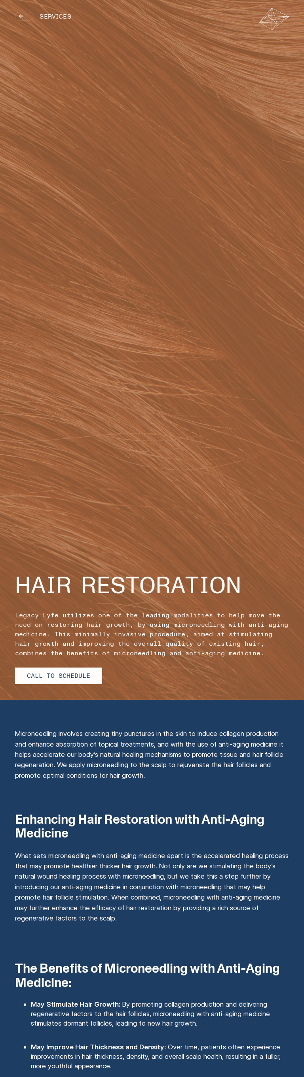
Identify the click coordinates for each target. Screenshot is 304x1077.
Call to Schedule (58, 675)
